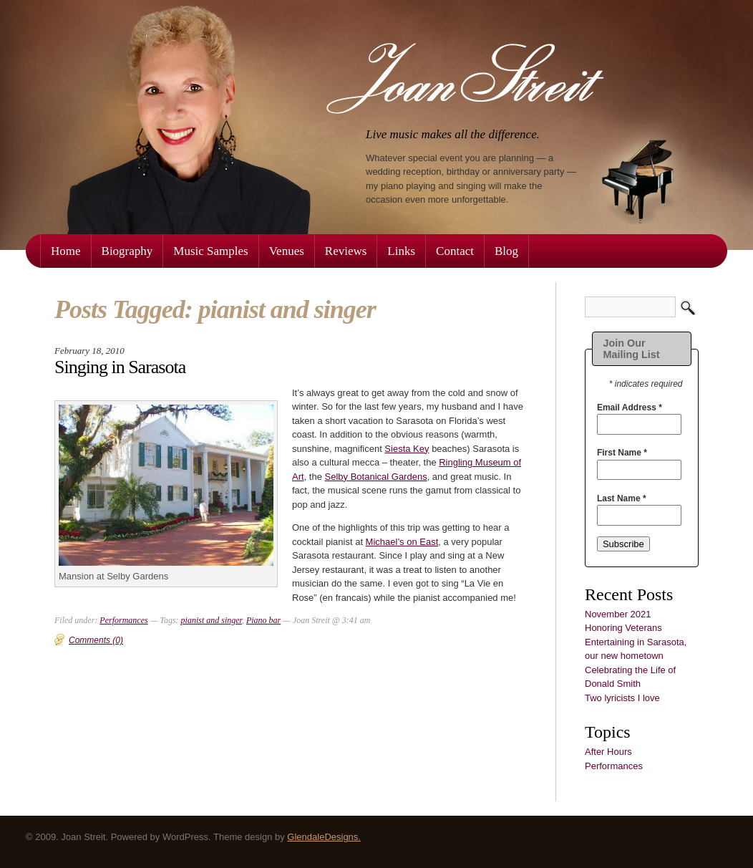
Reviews (346, 251)
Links (401, 251)
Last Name (621, 498)
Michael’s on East (402, 541)
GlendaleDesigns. (324, 836)
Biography (127, 251)
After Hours (608, 751)
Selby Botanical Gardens (376, 476)
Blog (506, 251)
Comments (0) (96, 640)
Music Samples (210, 251)
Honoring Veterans (623, 627)
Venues (286, 251)
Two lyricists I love (622, 698)
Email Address (629, 407)
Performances (614, 766)
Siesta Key (406, 448)
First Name (622, 452)
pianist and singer (211, 620)
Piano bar (263, 620)
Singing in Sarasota (119, 367)
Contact (455, 251)
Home (66, 251)
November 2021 (618, 614)
